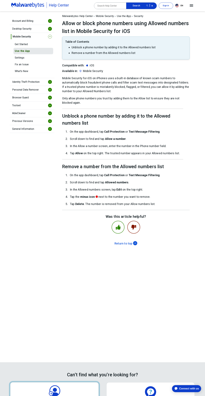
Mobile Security (105, 16)
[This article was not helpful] (133, 227)
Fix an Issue (22, 64)
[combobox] (179, 6)
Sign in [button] (166, 5)
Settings (20, 57)
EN (179, 6)
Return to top (126, 243)
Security (138, 16)
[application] (184, 388)
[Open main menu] (191, 5)
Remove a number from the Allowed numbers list (103, 53)
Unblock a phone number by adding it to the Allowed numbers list (114, 47)
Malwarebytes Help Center (77, 16)
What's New (21, 71)
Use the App (22, 50)
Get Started (21, 44)
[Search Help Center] (110, 6)
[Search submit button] (147, 6)
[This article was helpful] (118, 227)
